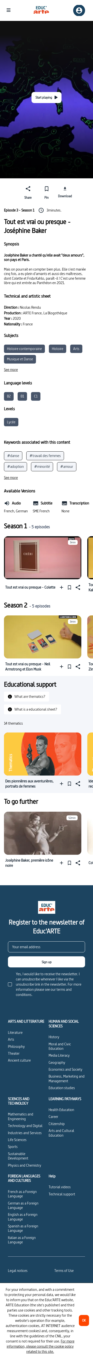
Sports (13, 1146)
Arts (76, 348)
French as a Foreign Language (22, 1194)
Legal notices (18, 1270)
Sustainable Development (18, 1156)
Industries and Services (25, 1132)
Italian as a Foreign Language (22, 1240)
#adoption (15, 466)
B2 (9, 396)
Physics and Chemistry (24, 1165)
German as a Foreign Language (23, 1205)
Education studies (62, 1087)
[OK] (84, 1320)
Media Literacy (59, 1055)
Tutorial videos (60, 1187)
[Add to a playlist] (62, 587)
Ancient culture (19, 1060)
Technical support (62, 1194)
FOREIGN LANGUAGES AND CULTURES (24, 1178)
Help (52, 1176)
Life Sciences (17, 1139)
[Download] (65, 192)
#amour (66, 466)
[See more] (11, 369)
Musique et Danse (20, 359)
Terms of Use (64, 1270)
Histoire (57, 348)
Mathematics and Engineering (20, 1116)
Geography (57, 1062)
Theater (14, 1053)
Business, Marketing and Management (67, 1078)
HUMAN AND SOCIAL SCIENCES (64, 1023)
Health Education (61, 1109)
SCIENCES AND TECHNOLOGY (18, 1101)
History (54, 1036)
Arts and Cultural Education (61, 1133)
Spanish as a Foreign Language (23, 1228)
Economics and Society (65, 1069)
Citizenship (57, 1123)
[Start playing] (46, 97)
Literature (15, 1032)
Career (53, 1116)
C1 (35, 396)
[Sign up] (46, 961)
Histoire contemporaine (24, 348)
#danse (13, 455)
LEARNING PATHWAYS (65, 1099)
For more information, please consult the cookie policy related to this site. (40, 1346)
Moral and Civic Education (60, 1046)
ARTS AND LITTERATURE (26, 1021)
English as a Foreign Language (22, 1216)
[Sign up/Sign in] (79, 10)
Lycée (11, 422)
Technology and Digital (25, 1125)
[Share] (28, 191)
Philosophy (16, 1046)
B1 (22, 396)
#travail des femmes (45, 455)
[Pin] (46, 191)
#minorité (42, 466)
